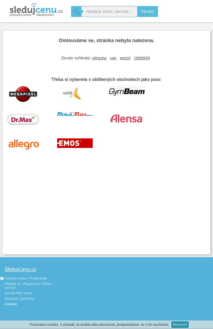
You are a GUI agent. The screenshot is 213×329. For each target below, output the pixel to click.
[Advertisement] (106, 210)
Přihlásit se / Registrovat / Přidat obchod (28, 286)
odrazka (99, 58)
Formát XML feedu (18, 293)
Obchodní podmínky (19, 299)
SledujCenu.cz (20, 269)
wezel (125, 58)
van (113, 58)
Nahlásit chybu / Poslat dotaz (23, 278)
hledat (147, 11)
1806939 (142, 58)
